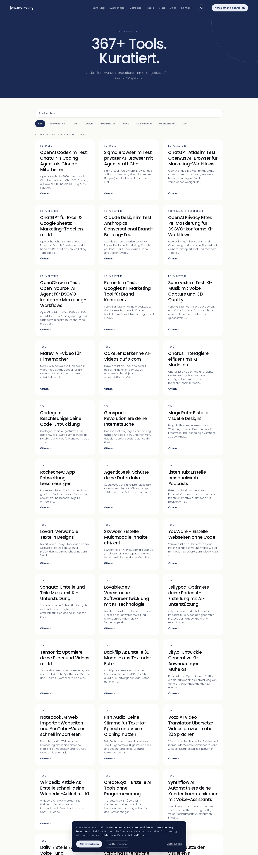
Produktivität (107, 123)
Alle (40, 123)
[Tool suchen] (129, 113)
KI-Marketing (57, 123)
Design (89, 123)
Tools (150, 8)
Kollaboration (167, 123)
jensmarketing (22, 8)
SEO (184, 123)
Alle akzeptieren (89, 844)
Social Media (144, 123)
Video (125, 123)
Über (173, 8)
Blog (162, 8)
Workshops (117, 8)
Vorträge (136, 8)
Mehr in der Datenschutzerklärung (123, 835)
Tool (75, 123)
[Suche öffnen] (201, 7)
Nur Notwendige (117, 844)
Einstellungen (174, 843)
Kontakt (186, 8)
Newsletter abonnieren (230, 8)
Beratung (98, 8)
